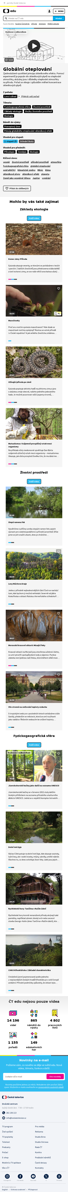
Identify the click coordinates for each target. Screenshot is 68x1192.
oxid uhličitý (9, 170)
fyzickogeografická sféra (15, 166)
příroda (34, 24)
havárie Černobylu (22, 24)
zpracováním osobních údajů (50, 1085)
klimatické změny (26, 170)
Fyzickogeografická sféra (17, 106)
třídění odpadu (53, 24)
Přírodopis (9, 151)
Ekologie (8, 115)
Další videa (34, 217)
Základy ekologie (13, 111)
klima (48, 170)
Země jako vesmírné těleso (16, 178)
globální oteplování (40, 166)
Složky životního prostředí (38, 111)
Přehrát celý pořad (30, 96)
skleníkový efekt (30, 174)
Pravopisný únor (12, 126)
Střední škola (26, 141)
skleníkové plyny (11, 174)
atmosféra (56, 162)
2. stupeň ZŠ (10, 141)
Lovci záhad (10, 96)
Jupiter (36, 178)
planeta (45, 174)
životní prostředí (20, 162)
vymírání (46, 178)
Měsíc (40, 170)
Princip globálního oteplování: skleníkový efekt (28, 130)
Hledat (58, 18)
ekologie (42, 24)
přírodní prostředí (40, 162)
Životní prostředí (41, 106)
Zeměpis (22, 151)
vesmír (6, 162)
